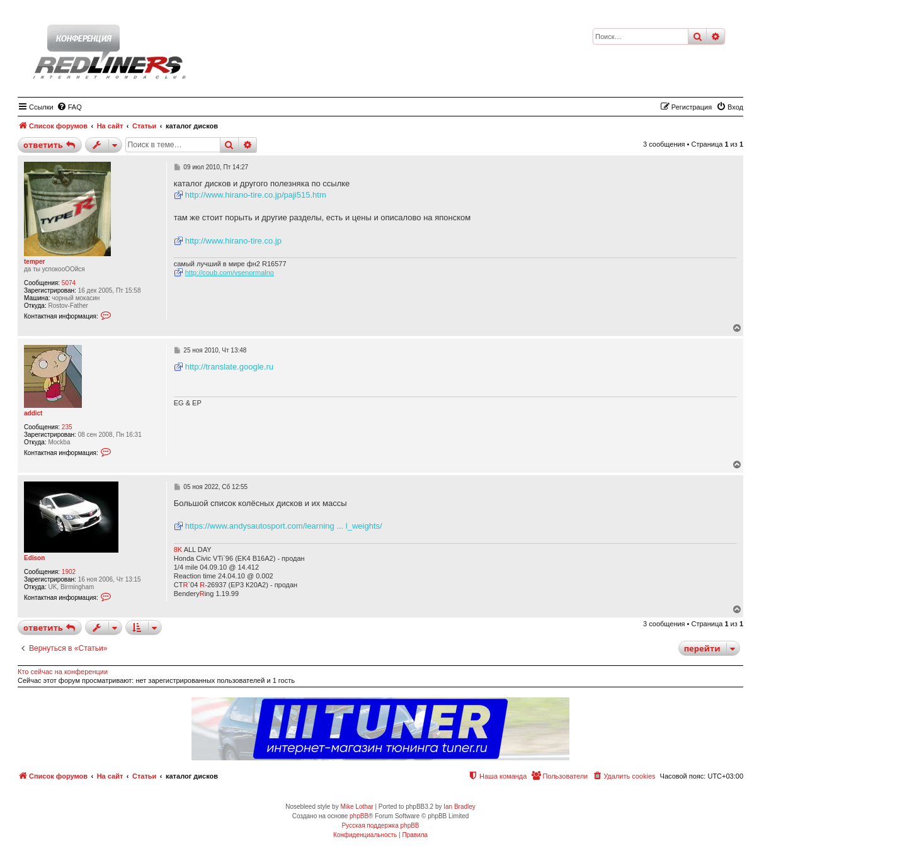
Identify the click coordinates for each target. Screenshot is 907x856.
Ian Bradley (459, 806)
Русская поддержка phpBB (380, 825)
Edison (34, 558)
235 (67, 427)
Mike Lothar (356, 806)
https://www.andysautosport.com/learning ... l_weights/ (283, 526)
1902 (69, 571)
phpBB (359, 816)
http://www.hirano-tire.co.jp (233, 240)
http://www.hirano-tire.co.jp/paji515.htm (255, 195)
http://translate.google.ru (229, 366)
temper (34, 261)
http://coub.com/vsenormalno (229, 272)
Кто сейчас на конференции (63, 671)
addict (33, 413)
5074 (69, 282)
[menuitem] (69, 107)
